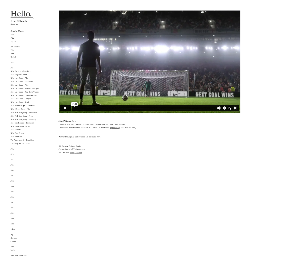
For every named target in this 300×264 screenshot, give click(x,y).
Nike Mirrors (16, 130)
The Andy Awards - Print (20, 143)
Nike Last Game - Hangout (21, 99)
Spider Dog (115, 127)
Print (12, 38)
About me (14, 24)
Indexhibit (23, 255)
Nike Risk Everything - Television (24, 112)
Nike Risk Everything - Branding (23, 119)
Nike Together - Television (21, 71)
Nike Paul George (17, 133)
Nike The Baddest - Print (20, 126)
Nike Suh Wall (16, 137)
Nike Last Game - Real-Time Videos (25, 92)
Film (12, 34)
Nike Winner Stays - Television (22, 106)
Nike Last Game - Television (22, 81)
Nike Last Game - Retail (20, 102)
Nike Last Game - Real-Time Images (25, 88)
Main (13, 250)
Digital (13, 41)
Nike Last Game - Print (19, 85)
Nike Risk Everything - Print (22, 116)
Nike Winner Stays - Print (20, 109)
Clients (13, 241)
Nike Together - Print (19, 75)
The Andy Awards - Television (22, 140)
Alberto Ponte (75, 146)
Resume (14, 238)
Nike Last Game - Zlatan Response (24, 95)
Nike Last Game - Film (19, 78)
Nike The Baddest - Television (22, 123)
